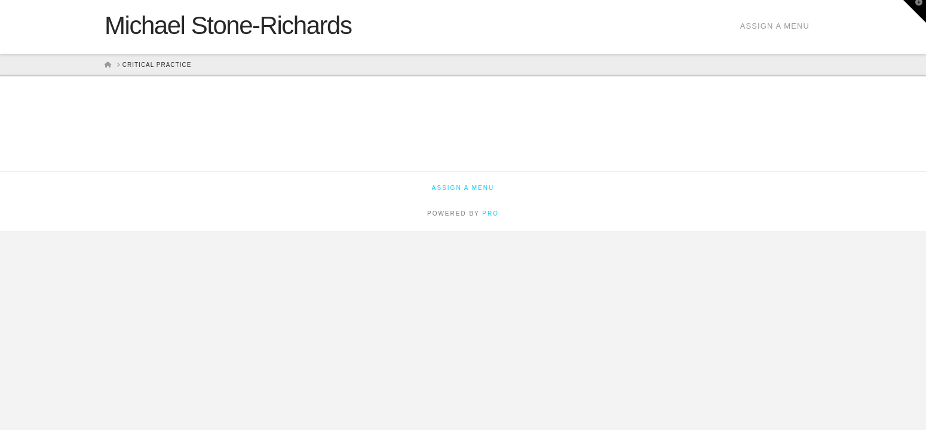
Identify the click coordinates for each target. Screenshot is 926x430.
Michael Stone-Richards (228, 25)
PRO (490, 213)
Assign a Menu (775, 26)
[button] (914, 11)
